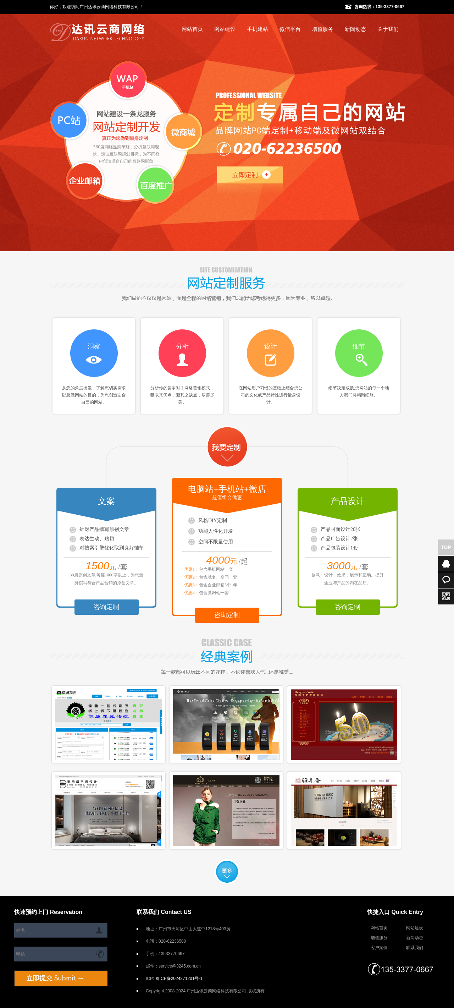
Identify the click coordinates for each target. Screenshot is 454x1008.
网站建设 (225, 29)
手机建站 (257, 29)
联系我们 (414, 947)
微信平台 (290, 29)
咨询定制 (106, 606)
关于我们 (388, 29)
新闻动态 (355, 29)
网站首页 (192, 29)
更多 (227, 872)
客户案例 (379, 947)
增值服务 (322, 29)
